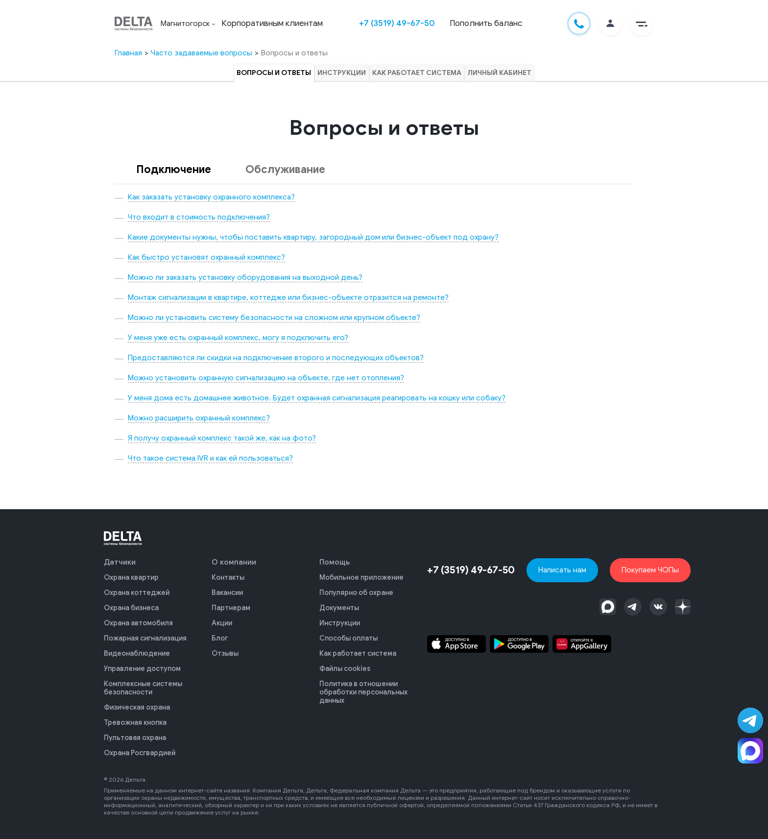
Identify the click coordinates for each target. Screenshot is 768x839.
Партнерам (231, 606)
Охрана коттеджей (136, 592)
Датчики (120, 562)
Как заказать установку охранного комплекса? (211, 196)
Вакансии (227, 592)
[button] (641, 23)
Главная (128, 52)
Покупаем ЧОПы (650, 569)
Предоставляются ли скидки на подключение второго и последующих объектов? (276, 357)
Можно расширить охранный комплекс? (199, 417)
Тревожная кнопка (135, 717)
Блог (220, 636)
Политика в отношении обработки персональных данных (363, 688)
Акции (222, 621)
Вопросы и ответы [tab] (275, 73)
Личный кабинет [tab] (499, 73)
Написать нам (563, 569)
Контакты (228, 577)
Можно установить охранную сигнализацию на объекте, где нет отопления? (266, 377)
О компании (234, 562)
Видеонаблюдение (137, 650)
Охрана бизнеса (131, 606)
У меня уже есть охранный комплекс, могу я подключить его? (238, 337)
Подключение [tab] (173, 169)
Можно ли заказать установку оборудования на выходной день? (245, 277)
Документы (339, 606)
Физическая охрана (137, 702)
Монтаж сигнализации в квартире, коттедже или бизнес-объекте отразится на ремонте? (288, 297)
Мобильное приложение (361, 577)
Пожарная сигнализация (145, 636)
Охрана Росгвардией (139, 746)
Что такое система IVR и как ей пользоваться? (210, 458)
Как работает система (357, 650)
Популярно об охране (356, 592)
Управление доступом (142, 665)
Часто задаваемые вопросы (201, 52)
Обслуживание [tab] (285, 169)
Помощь (334, 562)
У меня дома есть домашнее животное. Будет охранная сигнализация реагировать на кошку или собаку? (316, 397)
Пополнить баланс (486, 23)
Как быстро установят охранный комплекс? (206, 257)
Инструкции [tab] (342, 73)
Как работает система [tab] (416, 73)
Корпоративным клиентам (272, 23)
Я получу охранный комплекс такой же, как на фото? (222, 438)
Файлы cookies (344, 665)
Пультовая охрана (135, 732)
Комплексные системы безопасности (143, 684)
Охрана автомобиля (138, 621)
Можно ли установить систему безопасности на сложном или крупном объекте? (274, 317)
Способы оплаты (348, 636)
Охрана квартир (131, 577)
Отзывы (225, 650)
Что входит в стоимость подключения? (199, 217)
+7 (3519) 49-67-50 (397, 23)
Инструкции (339, 621)
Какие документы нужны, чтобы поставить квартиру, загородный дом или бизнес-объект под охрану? (313, 237)
